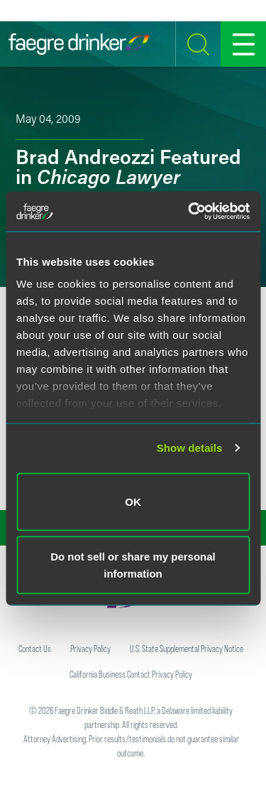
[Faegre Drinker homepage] (79, 44)
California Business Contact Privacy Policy (131, 674)
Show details (190, 448)
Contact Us (34, 648)
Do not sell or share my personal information (133, 565)
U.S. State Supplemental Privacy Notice (186, 648)
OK (133, 501)
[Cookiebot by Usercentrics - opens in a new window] (189, 211)
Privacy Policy (90, 648)
